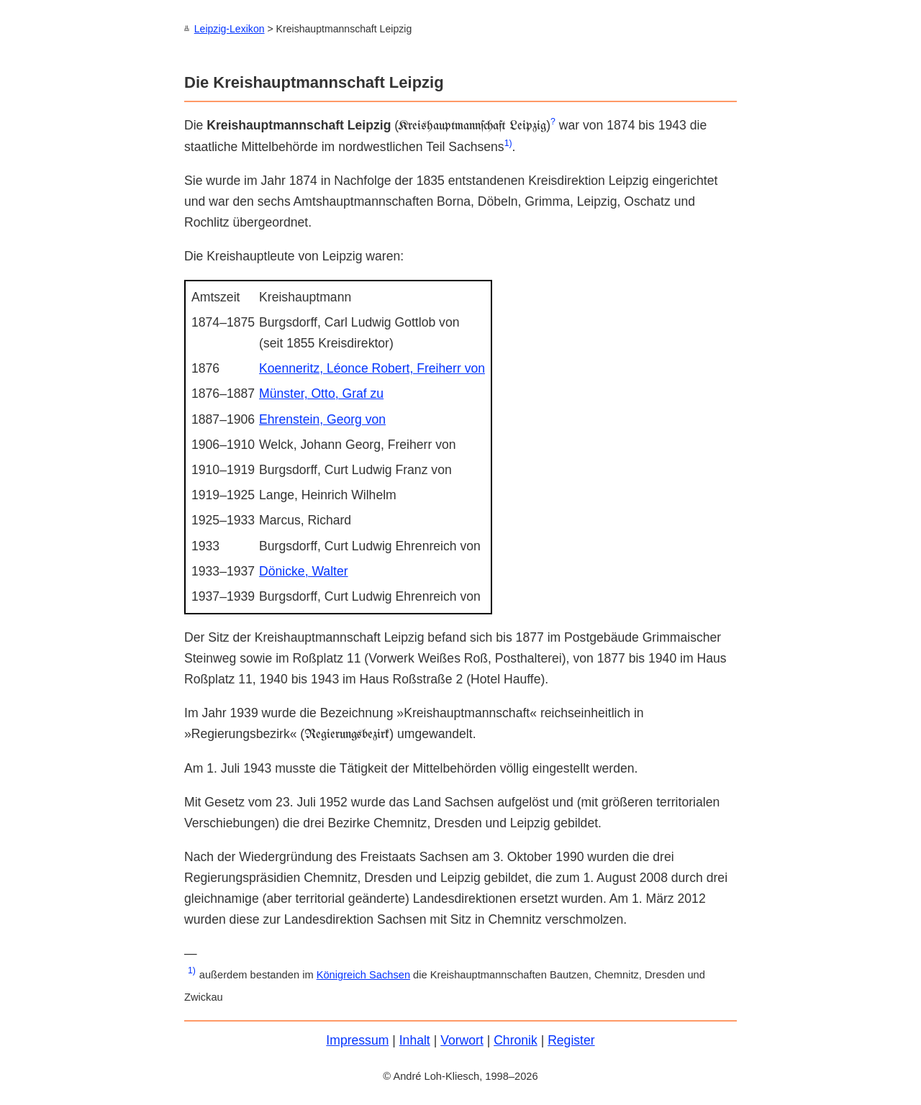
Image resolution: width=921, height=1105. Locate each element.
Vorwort (462, 1039)
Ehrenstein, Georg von (322, 418)
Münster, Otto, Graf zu (321, 393)
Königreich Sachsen (363, 974)
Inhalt (414, 1039)
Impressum (357, 1039)
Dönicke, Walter (303, 570)
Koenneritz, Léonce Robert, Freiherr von (372, 367)
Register (571, 1039)
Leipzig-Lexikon (229, 29)
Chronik (515, 1039)
